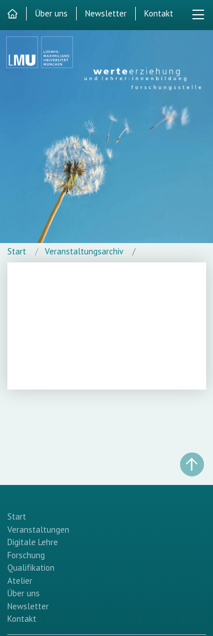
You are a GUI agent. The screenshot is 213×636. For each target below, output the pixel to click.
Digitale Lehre (32, 542)
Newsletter (106, 13)
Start (16, 251)
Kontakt (158, 13)
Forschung (26, 555)
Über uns (51, 13)
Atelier (19, 580)
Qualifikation (31, 567)
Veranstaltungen (38, 529)
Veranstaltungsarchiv (84, 251)
